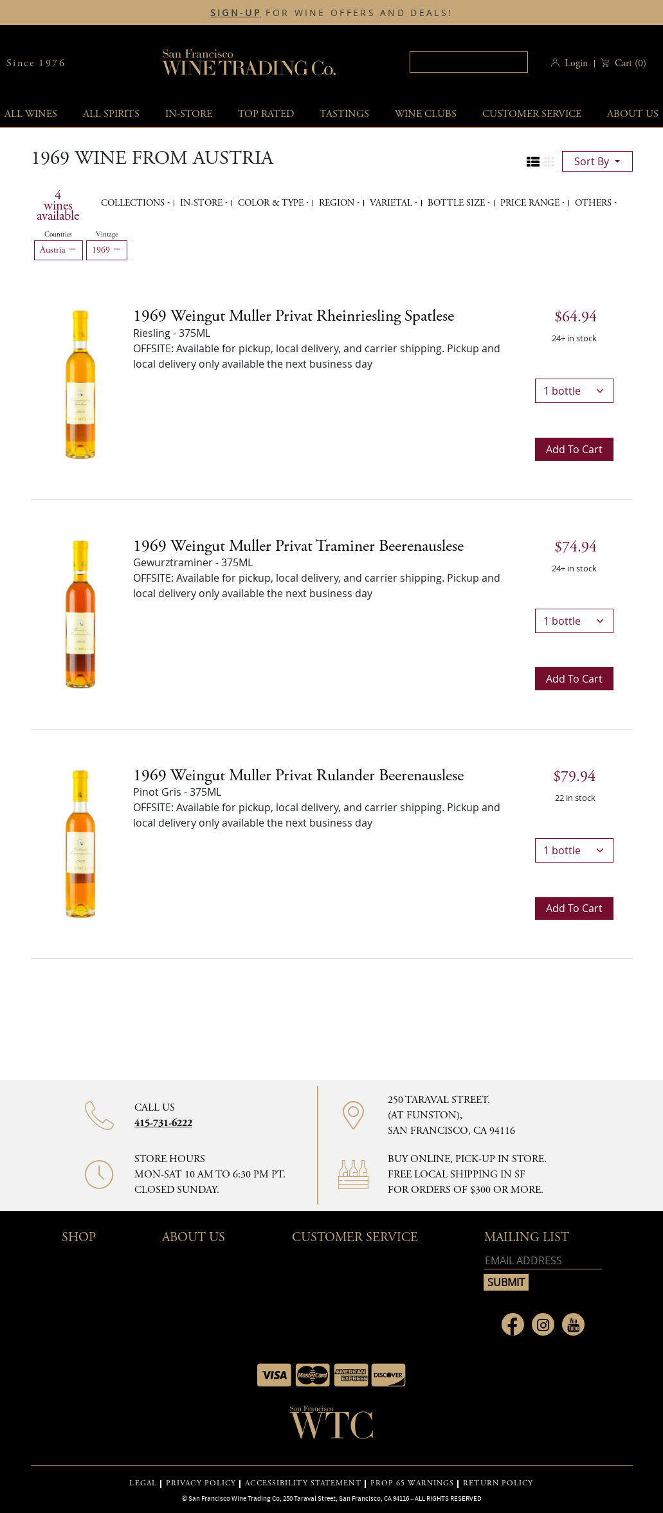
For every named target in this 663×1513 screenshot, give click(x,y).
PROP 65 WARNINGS (412, 1483)
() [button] (629, 63)
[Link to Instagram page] (543, 1324)
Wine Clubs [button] (426, 114)
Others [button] (594, 203)
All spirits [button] (111, 114)
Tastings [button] (344, 114)
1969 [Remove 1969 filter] (107, 250)
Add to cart (574, 449)
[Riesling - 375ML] (80, 384)
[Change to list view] (533, 162)
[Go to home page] (332, 1426)
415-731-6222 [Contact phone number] (163, 1123)
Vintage (107, 234)
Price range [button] (531, 203)
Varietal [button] (392, 203)
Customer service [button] (531, 114)
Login (576, 63)
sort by (593, 161)
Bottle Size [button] (457, 203)
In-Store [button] (188, 114)
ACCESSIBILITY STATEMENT (303, 1483)
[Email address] (543, 1260)
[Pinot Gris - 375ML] (80, 843)
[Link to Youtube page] (573, 1324)
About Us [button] (193, 1238)
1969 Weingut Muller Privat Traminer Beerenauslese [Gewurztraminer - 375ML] (298, 546)
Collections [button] (134, 203)
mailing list (526, 1238)
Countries (58, 234)
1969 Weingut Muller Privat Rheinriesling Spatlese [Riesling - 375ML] (293, 316)
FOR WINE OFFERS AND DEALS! (331, 13)
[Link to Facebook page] (513, 1324)
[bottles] (574, 391)
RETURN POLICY (498, 1483)
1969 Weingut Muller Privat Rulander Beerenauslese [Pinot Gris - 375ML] (298, 775)
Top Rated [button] (266, 114)
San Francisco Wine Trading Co (249, 63)
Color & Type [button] (272, 203)
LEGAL (143, 1483)
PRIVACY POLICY (201, 1483)
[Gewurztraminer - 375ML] (80, 613)
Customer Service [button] (355, 1238)
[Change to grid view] (549, 162)
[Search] (469, 62)
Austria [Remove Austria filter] (58, 250)
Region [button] (338, 203)
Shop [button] (79, 1238)
